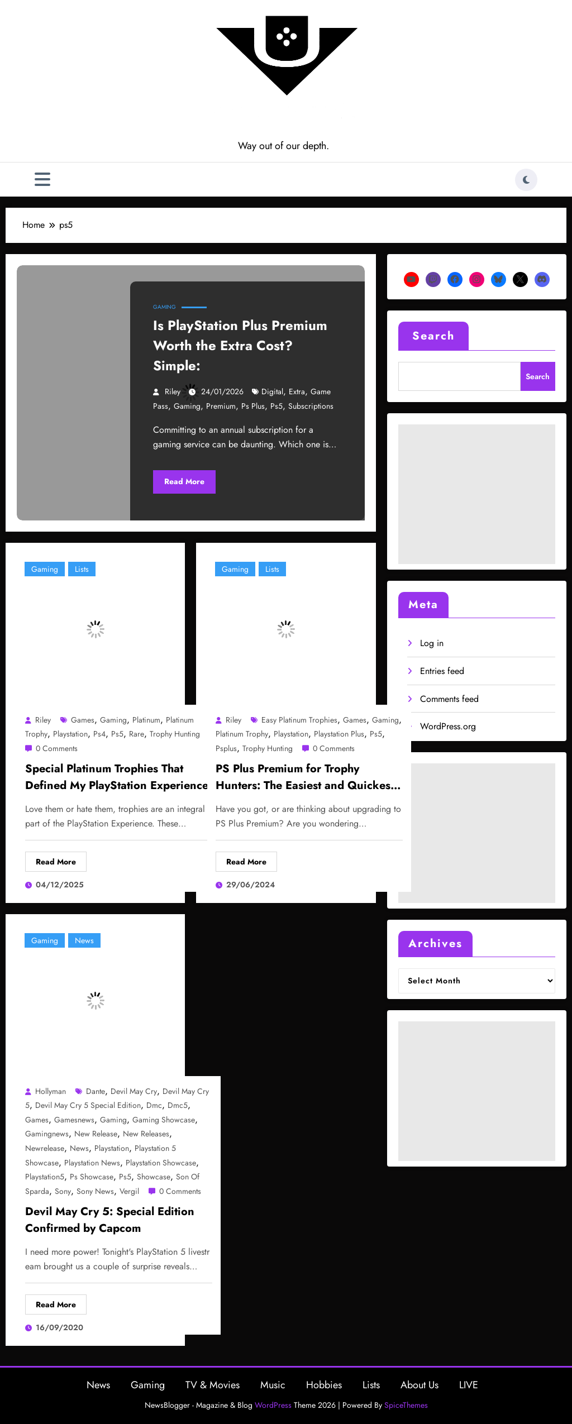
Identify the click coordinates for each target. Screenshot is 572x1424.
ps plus (253, 406)
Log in (432, 643)
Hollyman (50, 1091)
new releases (146, 1133)
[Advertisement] (476, 494)
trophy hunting (175, 733)
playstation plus (339, 733)
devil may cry (134, 1091)
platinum (146, 719)
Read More (184, 481)
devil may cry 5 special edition (88, 1105)
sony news (95, 1191)
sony (63, 1191)
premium (221, 406)
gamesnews (74, 1119)
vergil (129, 1191)
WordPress (273, 1405)
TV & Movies (212, 1385)
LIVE (468, 1385)
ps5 (276, 406)
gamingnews (47, 1133)
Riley (172, 391)
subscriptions (310, 406)
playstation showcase (161, 1162)
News (84, 940)
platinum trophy (242, 733)
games (82, 719)
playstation (70, 733)
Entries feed (442, 671)
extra (297, 391)
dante (95, 1091)
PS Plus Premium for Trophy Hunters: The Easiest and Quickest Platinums (305, 779)
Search (433, 336)
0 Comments (57, 748)
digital (272, 391)
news (79, 1148)
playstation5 (44, 1176)
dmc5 (178, 1105)
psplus (226, 748)
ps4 (99, 733)
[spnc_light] (526, 180)
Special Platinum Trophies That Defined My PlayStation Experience (116, 777)
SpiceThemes (406, 1405)
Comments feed (449, 698)
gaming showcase (163, 1119)
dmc (154, 1105)
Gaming (164, 307)
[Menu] (42, 179)
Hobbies (324, 1385)
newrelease (44, 1148)
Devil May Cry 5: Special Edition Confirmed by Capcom (109, 1219)
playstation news (92, 1162)
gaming (187, 406)
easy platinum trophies (299, 719)
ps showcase (91, 1176)
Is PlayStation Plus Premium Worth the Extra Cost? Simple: (240, 345)
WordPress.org (448, 726)
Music (272, 1385)
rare (136, 733)
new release (95, 1133)
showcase (153, 1176)
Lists (82, 569)
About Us (419, 1385)
